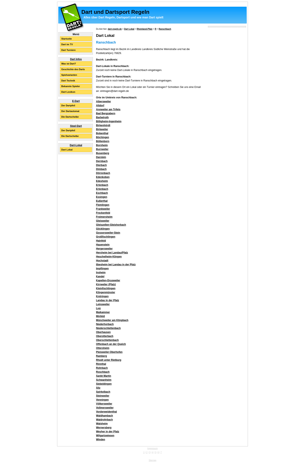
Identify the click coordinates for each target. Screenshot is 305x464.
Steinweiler (102, 395)
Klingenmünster (105, 292)
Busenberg (102, 153)
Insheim (100, 272)
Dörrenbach (103, 173)
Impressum (152, 448)
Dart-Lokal (76, 145)
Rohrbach (102, 367)
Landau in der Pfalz (107, 300)
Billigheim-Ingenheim (108, 121)
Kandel (100, 276)
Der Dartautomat (70, 111)
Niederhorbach (105, 324)
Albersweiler (103, 101)
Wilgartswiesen (105, 435)
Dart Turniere (68, 50)
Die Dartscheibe (70, 117)
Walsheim (102, 423)
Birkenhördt (103, 125)
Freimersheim (104, 216)
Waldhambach (104, 415)
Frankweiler (103, 208)
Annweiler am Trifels (108, 109)
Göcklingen (103, 228)
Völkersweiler (104, 403)
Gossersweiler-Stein (108, 232)
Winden (100, 439)
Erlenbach (102, 185)
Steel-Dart (76, 126)
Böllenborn (102, 141)
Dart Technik (68, 80)
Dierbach (101, 165)
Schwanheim (103, 379)
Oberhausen (103, 332)
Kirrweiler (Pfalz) (106, 284)
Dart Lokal (67, 149)
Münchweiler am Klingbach (112, 320)
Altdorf (100, 105)
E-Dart (76, 101)
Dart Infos (76, 59)
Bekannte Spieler (70, 86)
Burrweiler (102, 149)
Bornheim (102, 145)
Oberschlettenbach (107, 340)
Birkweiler (102, 129)
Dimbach (101, 169)
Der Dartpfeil (68, 105)
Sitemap (152, 460)
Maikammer (103, 312)
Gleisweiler (102, 220)
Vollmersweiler (105, 407)
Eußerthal (102, 200)
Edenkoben (103, 177)
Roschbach (103, 371)
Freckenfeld (103, 212)
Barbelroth (102, 117)
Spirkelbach (103, 391)
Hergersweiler (104, 248)
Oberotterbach (104, 336)
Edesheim (102, 181)
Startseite (66, 38)
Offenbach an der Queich (111, 344)
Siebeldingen (104, 383)
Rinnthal (101, 363)
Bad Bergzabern (105, 113)
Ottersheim (102, 348)
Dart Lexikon (68, 92)
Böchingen (102, 137)
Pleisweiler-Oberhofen (109, 352)
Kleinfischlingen (105, 288)
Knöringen (102, 296)
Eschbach (102, 193)
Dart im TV (67, 44)
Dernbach (102, 161)
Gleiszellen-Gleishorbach (111, 224)
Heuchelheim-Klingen (109, 256)
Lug (98, 308)
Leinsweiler (103, 304)
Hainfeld (101, 240)
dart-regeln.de (115, 29)
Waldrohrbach (104, 419)
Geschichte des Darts (73, 69)
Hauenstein (103, 244)
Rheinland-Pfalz (144, 29)
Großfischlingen (105, 236)
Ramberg (101, 356)
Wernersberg (103, 427)
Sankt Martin (103, 375)
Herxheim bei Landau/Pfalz (112, 252)
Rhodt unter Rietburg (108, 360)
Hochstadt (102, 260)
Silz (98, 387)
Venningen (102, 399)
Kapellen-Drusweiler (108, 280)
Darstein (101, 157)
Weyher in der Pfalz (107, 431)
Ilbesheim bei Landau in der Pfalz (116, 264)
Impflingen (102, 268)
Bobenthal (102, 133)
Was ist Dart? (68, 63)
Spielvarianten (69, 75)
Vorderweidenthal (106, 411)
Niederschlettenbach (108, 328)
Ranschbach (165, 29)
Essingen (101, 196)
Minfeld (100, 316)
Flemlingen (102, 204)
